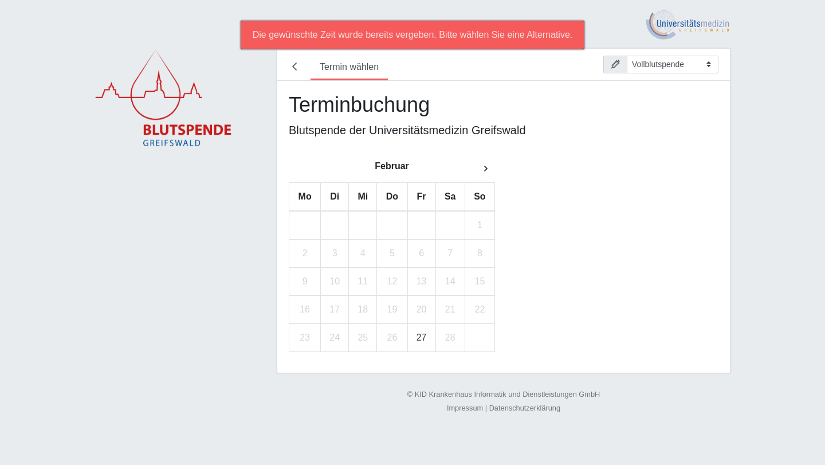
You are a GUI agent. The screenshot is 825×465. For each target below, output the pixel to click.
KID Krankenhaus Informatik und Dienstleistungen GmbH (507, 394)
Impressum (465, 408)
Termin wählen (349, 67)
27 (422, 337)
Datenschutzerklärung (524, 408)
